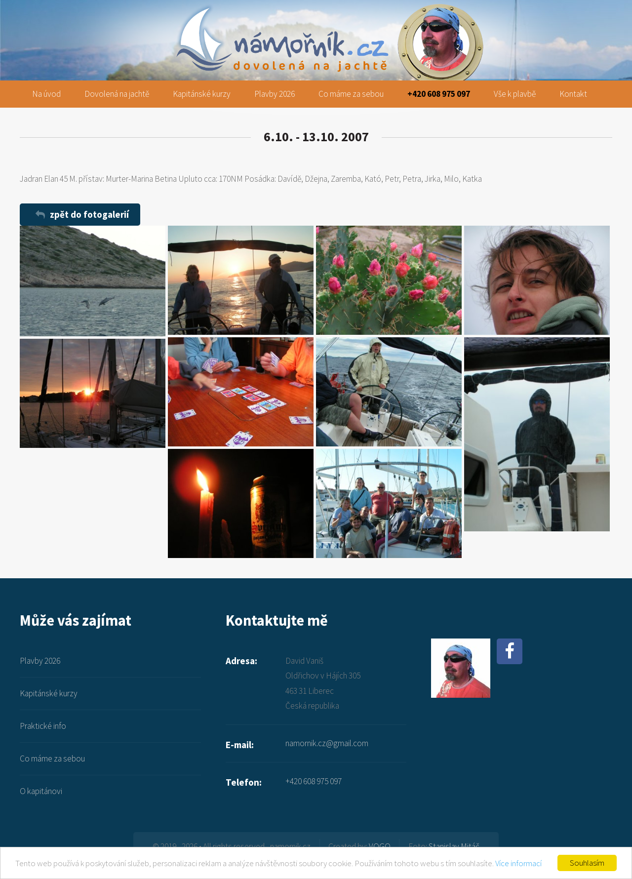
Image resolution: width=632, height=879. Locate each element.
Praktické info (43, 725)
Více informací (518, 863)
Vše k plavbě (515, 93)
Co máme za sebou (351, 93)
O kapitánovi (41, 791)
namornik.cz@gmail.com (326, 743)
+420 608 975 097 (438, 93)
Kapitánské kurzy (202, 93)
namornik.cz (316, 16)
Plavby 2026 (274, 93)
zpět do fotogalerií (89, 214)
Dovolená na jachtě (116, 93)
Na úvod (46, 93)
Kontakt (573, 93)
